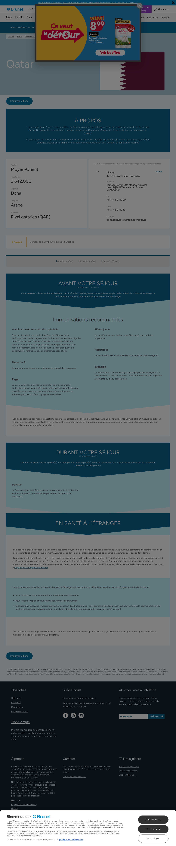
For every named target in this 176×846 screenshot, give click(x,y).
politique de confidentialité (71, 840)
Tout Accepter (153, 819)
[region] (88, 828)
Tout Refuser (153, 829)
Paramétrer (153, 838)
